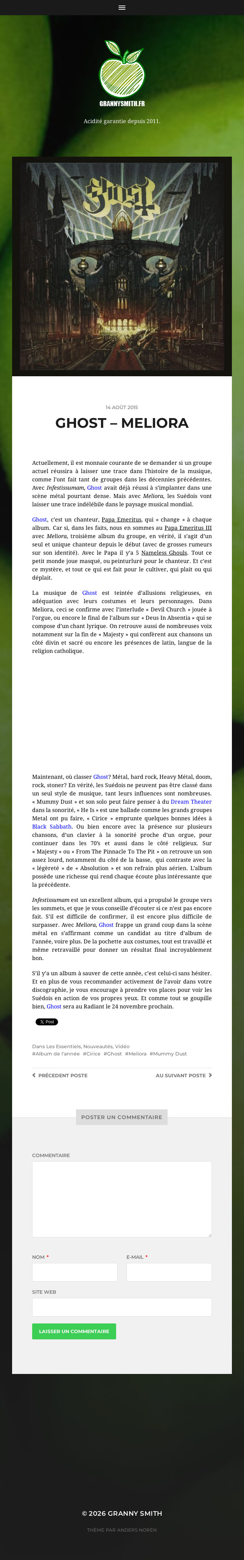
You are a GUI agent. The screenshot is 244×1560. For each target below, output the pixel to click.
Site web (44, 1292)
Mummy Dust (170, 1054)
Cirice (93, 1054)
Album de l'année (58, 1054)
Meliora (138, 1054)
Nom (40, 1257)
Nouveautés (98, 1046)
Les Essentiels (63, 1046)
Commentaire (51, 1155)
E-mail (137, 1257)
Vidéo (122, 1046)
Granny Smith (135, 1513)
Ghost (114, 1054)
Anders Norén (137, 1530)
